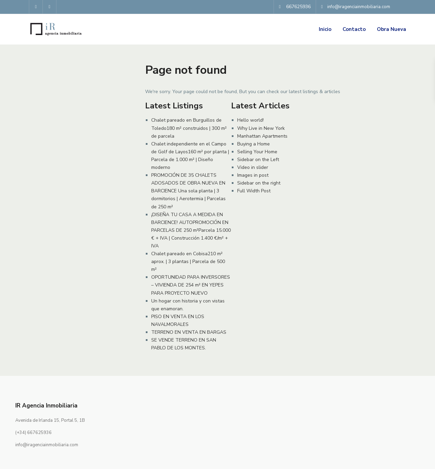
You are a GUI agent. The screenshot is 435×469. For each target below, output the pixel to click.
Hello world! (250, 120)
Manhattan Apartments (262, 136)
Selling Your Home (257, 152)
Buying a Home (253, 144)
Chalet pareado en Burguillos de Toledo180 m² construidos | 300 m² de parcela (189, 128)
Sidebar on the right (258, 183)
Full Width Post (254, 191)
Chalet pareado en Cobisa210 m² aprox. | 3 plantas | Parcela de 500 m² (188, 261)
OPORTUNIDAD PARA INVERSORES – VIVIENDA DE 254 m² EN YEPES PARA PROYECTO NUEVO (190, 285)
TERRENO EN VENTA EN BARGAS (188, 332)
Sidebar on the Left (258, 159)
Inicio (325, 29)
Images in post (252, 175)
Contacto (354, 29)
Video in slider (252, 167)
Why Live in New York (261, 128)
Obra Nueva (391, 29)
